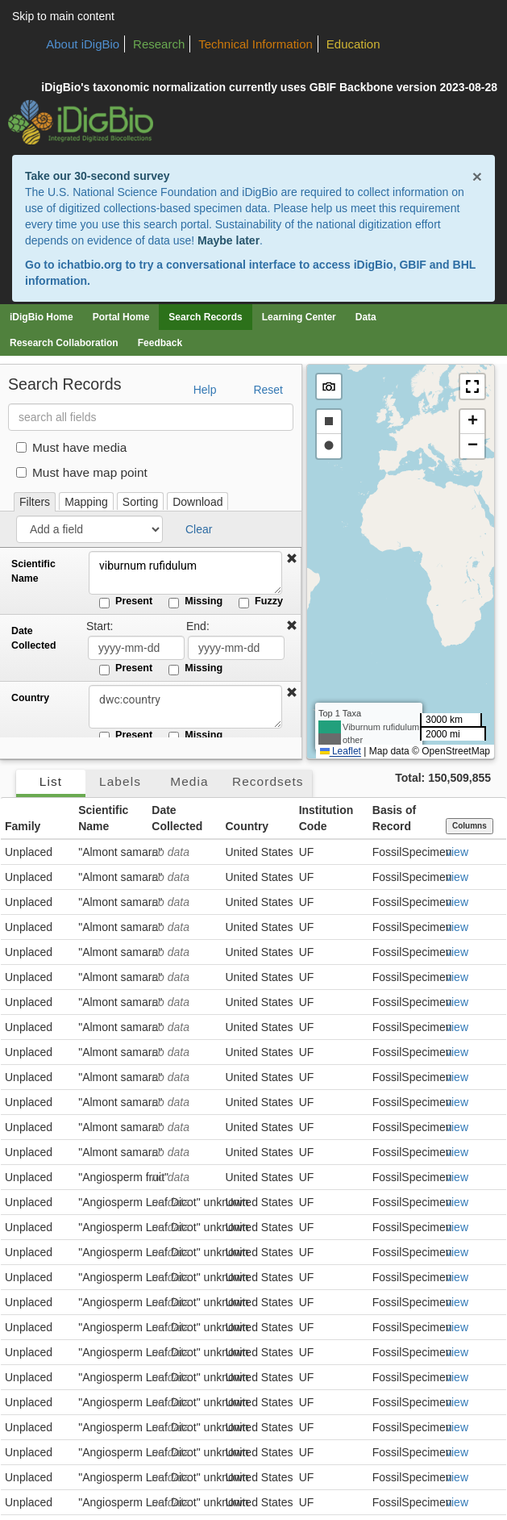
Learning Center (299, 317)
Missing (195, 601)
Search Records (205, 317)
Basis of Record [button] (394, 818)
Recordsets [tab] (268, 781)
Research (159, 44)
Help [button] (205, 389)
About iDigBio (82, 44)
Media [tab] (189, 781)
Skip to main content (63, 16)
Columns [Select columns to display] (469, 825)
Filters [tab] (34, 501)
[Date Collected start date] (136, 648)
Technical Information (255, 44)
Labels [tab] (120, 781)
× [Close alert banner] (477, 176)
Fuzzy (261, 601)
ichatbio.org (89, 264)
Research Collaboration (64, 343)
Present (125, 601)
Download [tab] (197, 501)
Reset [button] (268, 389)
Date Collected (33, 638)
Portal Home (121, 317)
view (457, 852)
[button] (291, 559)
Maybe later (228, 240)
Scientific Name (33, 571)
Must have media (71, 447)
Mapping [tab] (86, 501)
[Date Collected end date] (236, 648)
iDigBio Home (41, 317)
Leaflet (340, 751)
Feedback (160, 343)
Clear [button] (198, 529)
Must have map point (82, 472)
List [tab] (50, 781)
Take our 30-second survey (97, 175)
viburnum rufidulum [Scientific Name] (185, 573)
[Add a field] (89, 529)
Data (365, 317)
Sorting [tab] (140, 501)
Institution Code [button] (326, 818)
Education (353, 44)
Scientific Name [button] (103, 818)
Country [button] (246, 826)
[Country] (185, 707)
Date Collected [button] (177, 818)
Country (30, 698)
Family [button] (22, 826)
